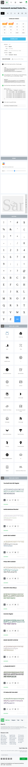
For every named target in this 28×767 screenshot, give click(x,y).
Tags (22, 720)
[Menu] (15, 2)
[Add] (2, 13)
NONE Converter (12, 742)
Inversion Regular (8, 614)
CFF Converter (3, 741)
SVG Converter (12, 736)
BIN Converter (3, 739)
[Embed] (15, 500)
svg (17, 23)
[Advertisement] (14, 132)
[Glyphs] (14, 13)
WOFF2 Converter (12, 738)
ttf (4, 23)
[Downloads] (10, 500)
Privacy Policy (3, 743)
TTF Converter (21, 735)
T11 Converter (21, 741)
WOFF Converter (4, 738)
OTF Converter (3, 736)
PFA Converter (21, 738)
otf (17, 26)
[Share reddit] (4, 759)
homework (11, 54)
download (14, 39)
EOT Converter (21, 736)
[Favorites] (7, 13)
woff (5, 26)
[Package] (18, 13)
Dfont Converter (4, 742)
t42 (4, 32)
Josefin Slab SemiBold (9, 535)
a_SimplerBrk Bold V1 (9, 666)
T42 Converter (12, 741)
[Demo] (11, 13)
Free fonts (2, 2)
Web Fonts (7, 720)
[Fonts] (25, 13)
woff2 (11, 26)
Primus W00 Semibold (10, 561)
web (11, 23)
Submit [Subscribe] (23, 758)
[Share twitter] (6, 759)
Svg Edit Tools (12, 735)
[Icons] (22, 13)
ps (17, 29)
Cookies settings (12, 743)
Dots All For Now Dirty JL (10, 587)
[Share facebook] (1, 759)
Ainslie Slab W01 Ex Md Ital (11, 640)
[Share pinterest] (9, 759)
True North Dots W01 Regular (11, 483)
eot (23, 23)
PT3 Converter (12, 739)
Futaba (10, 52)
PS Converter (20, 739)
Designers (13, 720)
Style (18, 720)
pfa (23, 26)
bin (4, 29)
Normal (15, 54)
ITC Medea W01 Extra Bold (10, 692)
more (17, 319)
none (23, 32)
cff (23, 29)
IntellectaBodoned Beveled (11, 509)
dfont (17, 32)
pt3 (11, 29)
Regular (10, 46)
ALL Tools (20, 742)
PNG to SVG (3, 735)
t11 (10, 32)
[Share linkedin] (11, 759)
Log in (21, 2)
